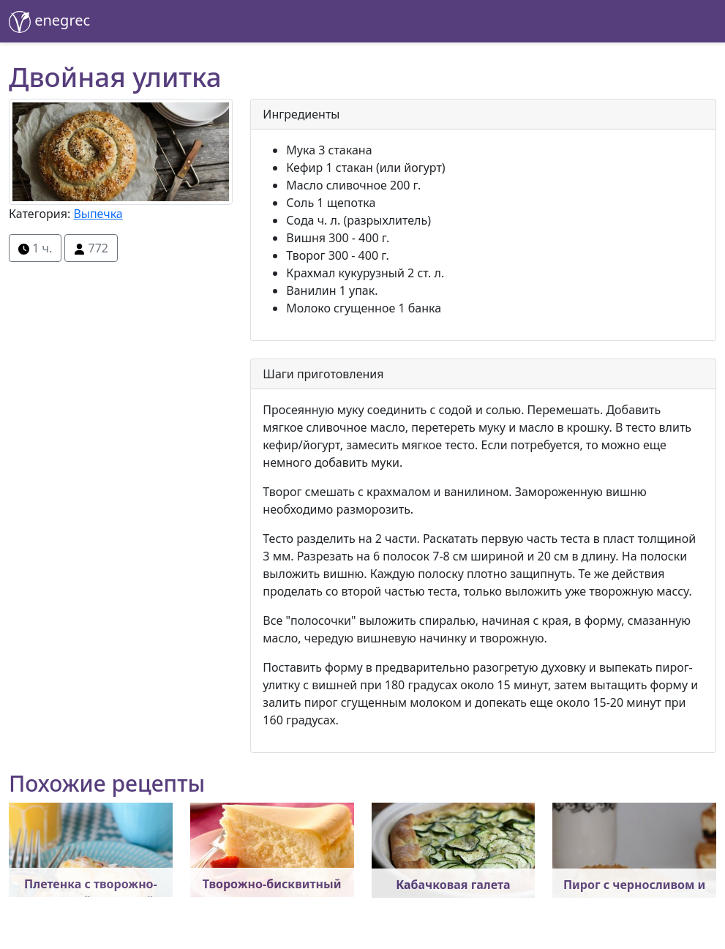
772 (91, 248)
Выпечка (97, 214)
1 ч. (35, 248)
